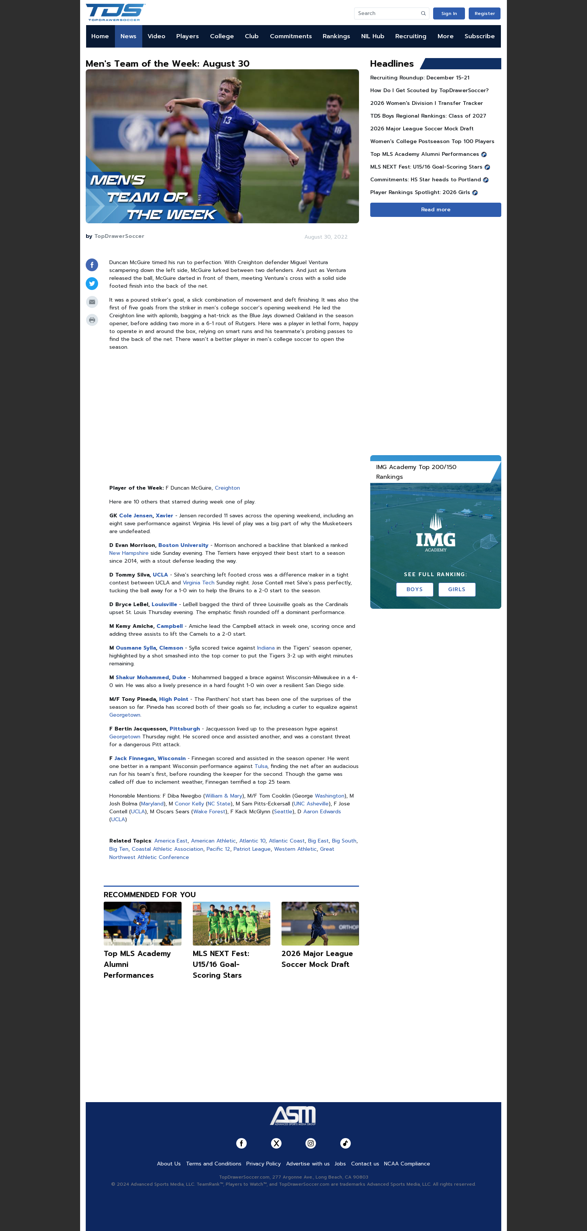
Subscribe (480, 36)
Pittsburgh (185, 729)
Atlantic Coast (287, 841)
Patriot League (252, 849)
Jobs (340, 1164)
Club (252, 36)
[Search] (386, 13)
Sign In (449, 13)
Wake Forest (209, 812)
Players (187, 36)
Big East (318, 841)
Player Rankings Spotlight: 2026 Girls (420, 192)
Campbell (169, 626)
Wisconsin (172, 758)
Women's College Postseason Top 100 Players (432, 141)
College (222, 36)
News (128, 36)
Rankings (336, 36)
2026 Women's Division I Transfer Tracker (426, 103)
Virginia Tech (199, 583)
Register (485, 13)
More (446, 36)
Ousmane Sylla (136, 648)
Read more (435, 210)
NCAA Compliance (407, 1164)
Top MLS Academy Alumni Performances (424, 154)
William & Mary (223, 796)
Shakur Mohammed (142, 677)
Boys (415, 589)
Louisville (164, 604)
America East (171, 841)
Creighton (227, 488)
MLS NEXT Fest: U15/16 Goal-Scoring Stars (221, 964)
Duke (179, 677)
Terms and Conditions (213, 1164)
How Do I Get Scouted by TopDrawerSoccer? (429, 90)
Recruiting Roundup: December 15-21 (419, 78)
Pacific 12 (218, 849)
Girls (457, 589)
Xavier (164, 516)
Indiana (266, 648)
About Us (169, 1164)
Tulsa (261, 766)
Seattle (283, 812)
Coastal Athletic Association (167, 849)
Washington (329, 796)
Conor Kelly (189, 804)
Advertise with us (308, 1164)
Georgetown (124, 715)
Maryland (152, 804)
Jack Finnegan (134, 758)
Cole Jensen (135, 516)
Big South (344, 841)
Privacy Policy (263, 1164)
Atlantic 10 (252, 841)
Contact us (365, 1164)
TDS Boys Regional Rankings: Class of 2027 (428, 116)
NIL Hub (372, 36)
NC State (219, 804)
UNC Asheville (311, 804)
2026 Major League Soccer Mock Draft (317, 959)
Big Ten (118, 849)
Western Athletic (295, 849)
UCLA (160, 575)
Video (156, 36)
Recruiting (410, 36)
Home (100, 36)
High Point (173, 699)
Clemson (171, 648)
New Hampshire (129, 553)
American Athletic (213, 841)
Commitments (291, 36)
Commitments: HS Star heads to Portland (425, 180)
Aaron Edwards (322, 812)
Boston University (183, 545)
